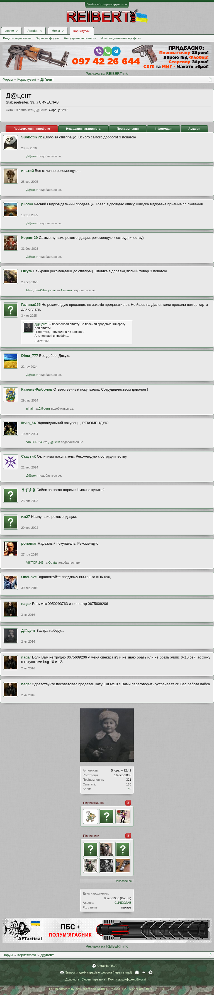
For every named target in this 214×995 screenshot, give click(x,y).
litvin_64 (28, 423)
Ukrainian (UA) (107, 965)
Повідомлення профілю (31, 128)
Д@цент (32, 156)
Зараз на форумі (48, 38)
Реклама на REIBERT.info (107, 73)
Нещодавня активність (80, 38)
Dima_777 (29, 356)
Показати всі (123, 881)
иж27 (25, 517)
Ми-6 (29, 290)
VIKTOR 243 (34, 442)
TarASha (41, 290)
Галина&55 (31, 304)
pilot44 (27, 204)
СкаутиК (28, 456)
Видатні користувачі (17, 38)
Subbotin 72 (31, 137)
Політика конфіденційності (127, 979)
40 (129, 788)
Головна (137, 972)
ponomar (29, 543)
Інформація (163, 128)
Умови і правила (93, 979)
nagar (26, 604)
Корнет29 (29, 237)
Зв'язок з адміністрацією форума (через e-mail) (98, 972)
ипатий (27, 171)
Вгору (144, 972)
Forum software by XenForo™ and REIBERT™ (107, 989)
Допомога (72, 979)
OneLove (29, 577)
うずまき (28, 490)
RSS (150, 972)
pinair (52, 290)
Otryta (26, 271)
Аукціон (194, 128)
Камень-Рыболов (36, 389)
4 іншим (66, 290)
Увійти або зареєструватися (107, 4)
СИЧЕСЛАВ (123, 902)
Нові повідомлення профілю (121, 38)
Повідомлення (128, 128)
